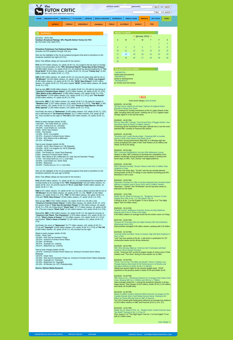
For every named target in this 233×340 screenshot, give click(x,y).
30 (167, 58)
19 (134, 54)
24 (118, 58)
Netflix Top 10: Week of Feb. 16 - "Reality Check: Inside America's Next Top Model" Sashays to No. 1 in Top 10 (142, 311)
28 (151, 58)
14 (151, 51)
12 (134, 51)
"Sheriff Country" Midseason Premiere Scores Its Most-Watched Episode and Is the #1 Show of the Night (139, 211)
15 (159, 51)
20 (142, 54)
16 (167, 51)
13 (142, 51)
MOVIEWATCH (121, 81)
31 (118, 61)
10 (118, 51)
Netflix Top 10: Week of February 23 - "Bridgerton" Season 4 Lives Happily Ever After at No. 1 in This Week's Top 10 (140, 197)
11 (126, 51)
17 (118, 54)
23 (167, 54)
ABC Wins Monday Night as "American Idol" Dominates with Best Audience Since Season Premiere (140, 249)
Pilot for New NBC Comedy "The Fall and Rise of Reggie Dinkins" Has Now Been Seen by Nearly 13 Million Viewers (142, 123)
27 (142, 58)
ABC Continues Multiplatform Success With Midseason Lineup (138, 152)
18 (126, 54)
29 (159, 58)
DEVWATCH (120, 77)
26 (134, 58)
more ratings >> (164, 322)
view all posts (150, 101)
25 (126, 58)
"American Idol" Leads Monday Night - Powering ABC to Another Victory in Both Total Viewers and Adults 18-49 (139, 137)
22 (159, 54)
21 (151, 54)
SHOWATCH (120, 72)
